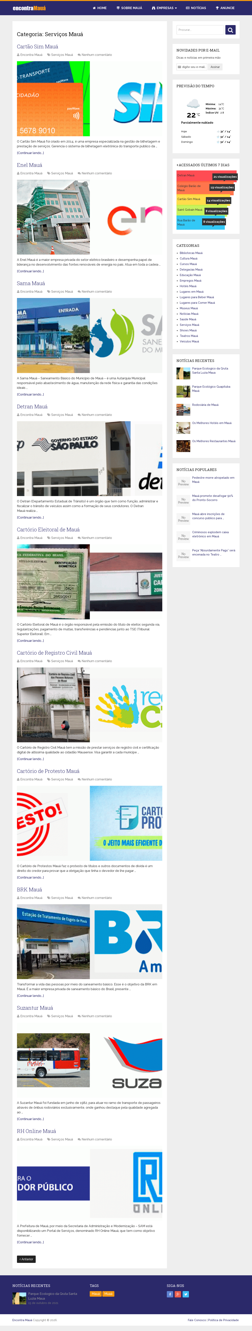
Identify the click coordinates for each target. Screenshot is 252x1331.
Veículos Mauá (189, 341)
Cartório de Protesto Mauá (50, 774)
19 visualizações (222, 187)
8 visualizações (216, 211)
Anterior (26, 1263)
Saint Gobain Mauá (189, 209)
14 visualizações (218, 200)
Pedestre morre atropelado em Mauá (213, 479)
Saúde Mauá (188, 319)
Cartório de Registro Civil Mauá (56, 655)
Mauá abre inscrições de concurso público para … (208, 516)
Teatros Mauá (189, 335)
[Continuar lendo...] (30, 153)
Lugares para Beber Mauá (197, 297)
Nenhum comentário (97, 55)
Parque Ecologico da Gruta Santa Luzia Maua (210, 370)
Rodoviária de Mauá (205, 404)
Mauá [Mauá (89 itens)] (96, 1298)
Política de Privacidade (223, 1324)
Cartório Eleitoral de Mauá (50, 531)
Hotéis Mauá (188, 286)
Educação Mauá (190, 275)
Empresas (163, 8)
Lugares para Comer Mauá (197, 302)
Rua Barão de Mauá (186, 222)
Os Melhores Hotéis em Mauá (211, 423)
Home (100, 8)
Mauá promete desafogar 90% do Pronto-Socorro (212, 498)
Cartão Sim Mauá (39, 46)
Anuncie (225, 8)
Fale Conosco (197, 1324)
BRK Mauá (30, 892)
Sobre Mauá (129, 8)
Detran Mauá (33, 408)
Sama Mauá (32, 284)
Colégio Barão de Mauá (189, 188)
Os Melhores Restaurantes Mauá (213, 441)
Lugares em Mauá (191, 291)
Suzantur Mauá (36, 1011)
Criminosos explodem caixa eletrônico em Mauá (210, 534)
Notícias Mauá (189, 313)
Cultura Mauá (188, 258)
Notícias (196, 8)
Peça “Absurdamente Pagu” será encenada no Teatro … (213, 552)
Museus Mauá (189, 308)
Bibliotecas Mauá (191, 253)
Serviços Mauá (62, 55)
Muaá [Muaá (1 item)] (108, 1298)
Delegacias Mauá (191, 269)
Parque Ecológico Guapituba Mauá (211, 388)
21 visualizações (225, 176)
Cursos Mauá (188, 264)
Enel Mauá (30, 165)
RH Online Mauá (38, 1135)
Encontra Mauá (31, 55)
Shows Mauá (188, 330)
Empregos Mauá (190, 280)
